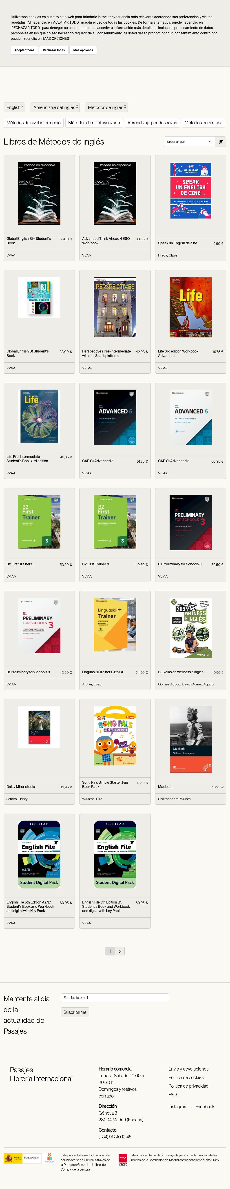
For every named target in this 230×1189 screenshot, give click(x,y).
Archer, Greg (92, 684)
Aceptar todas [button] (24, 50)
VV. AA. (87, 368)
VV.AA (163, 368)
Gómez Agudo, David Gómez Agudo (186, 684)
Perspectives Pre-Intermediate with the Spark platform (106, 353)
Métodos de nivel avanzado (94, 122)
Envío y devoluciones (188, 1069)
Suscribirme (75, 1012)
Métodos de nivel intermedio (34, 122)
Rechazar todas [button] (54, 50)
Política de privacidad (188, 1086)
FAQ (172, 1094)
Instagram (178, 1106)
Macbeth (165, 787)
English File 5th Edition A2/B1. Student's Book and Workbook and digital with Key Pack (30, 906)
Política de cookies (185, 1077)
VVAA (11, 255)
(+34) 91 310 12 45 (115, 1137)
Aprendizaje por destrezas (152, 122)
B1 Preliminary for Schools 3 (180, 564)
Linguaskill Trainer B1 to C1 (102, 672)
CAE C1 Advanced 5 (97, 461)
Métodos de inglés (107, 107)
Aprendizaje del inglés (56, 107)
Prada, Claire (167, 255)
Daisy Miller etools (21, 787)
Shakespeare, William (174, 799)
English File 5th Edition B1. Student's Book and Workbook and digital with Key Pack (106, 906)
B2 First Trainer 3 (20, 564)
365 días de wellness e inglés (180, 672)
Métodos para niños (203, 122)
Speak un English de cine (177, 243)
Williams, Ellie (92, 799)
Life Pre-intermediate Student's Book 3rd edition (27, 459)
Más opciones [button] (83, 50)
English (15, 107)
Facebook (205, 1106)
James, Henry (17, 799)
